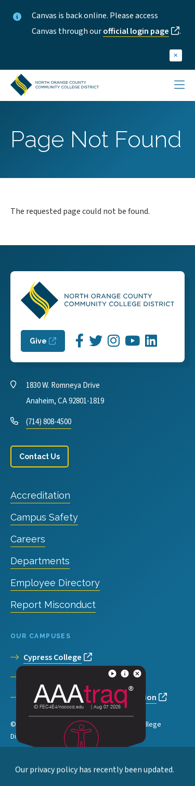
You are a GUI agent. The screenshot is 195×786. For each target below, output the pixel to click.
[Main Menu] (179, 85)
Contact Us (39, 456)
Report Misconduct (53, 604)
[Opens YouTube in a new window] (132, 341)
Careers (27, 539)
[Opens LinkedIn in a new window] (151, 341)
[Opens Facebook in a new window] (79, 341)
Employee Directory (55, 582)
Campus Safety (44, 517)
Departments (40, 560)
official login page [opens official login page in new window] (136, 31)
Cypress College (52, 657)
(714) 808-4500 (48, 421)
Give (38, 341)
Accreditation (40, 495)
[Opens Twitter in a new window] (95, 341)
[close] (176, 55)
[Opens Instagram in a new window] (114, 341)
